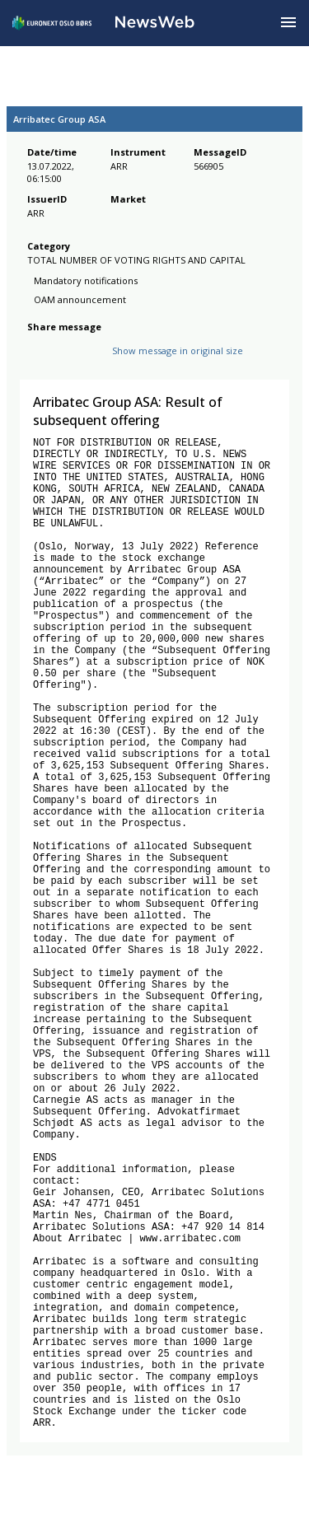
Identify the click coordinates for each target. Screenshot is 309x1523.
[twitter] (62, 363)
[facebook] (36, 363)
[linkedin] (93, 363)
